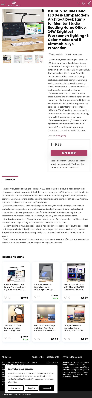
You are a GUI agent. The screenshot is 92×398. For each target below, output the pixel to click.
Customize (15, 388)
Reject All (31, 388)
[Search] (78, 3)
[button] (43, 10)
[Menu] (3, 3)
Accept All (47, 388)
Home (34, 362)
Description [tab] (10, 179)
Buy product (69, 152)
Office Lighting (60, 136)
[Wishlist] (83, 3)
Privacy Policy (52, 362)
